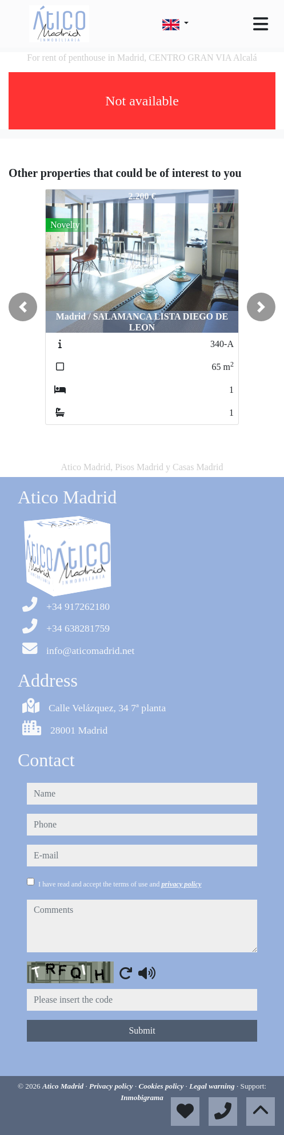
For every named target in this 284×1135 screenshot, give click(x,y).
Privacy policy (112, 1086)
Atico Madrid (63, 1086)
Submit (142, 1030)
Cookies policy (162, 1086)
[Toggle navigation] (260, 24)
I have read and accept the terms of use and (119, 884)
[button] (23, 307)
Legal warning (213, 1086)
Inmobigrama (142, 1097)
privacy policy (181, 884)
